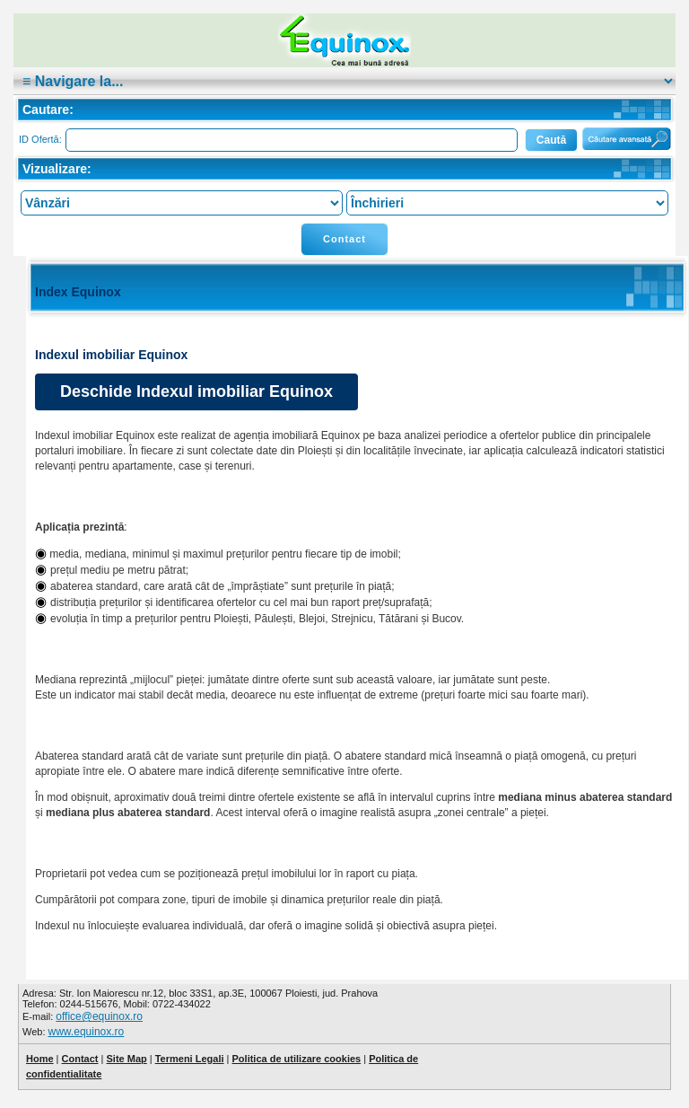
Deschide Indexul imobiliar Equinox (196, 391)
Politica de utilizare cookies (297, 1058)
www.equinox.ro (86, 1031)
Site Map (126, 1058)
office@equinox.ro (99, 1016)
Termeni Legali (189, 1058)
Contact (344, 238)
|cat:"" (344, 81)
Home (40, 1058)
